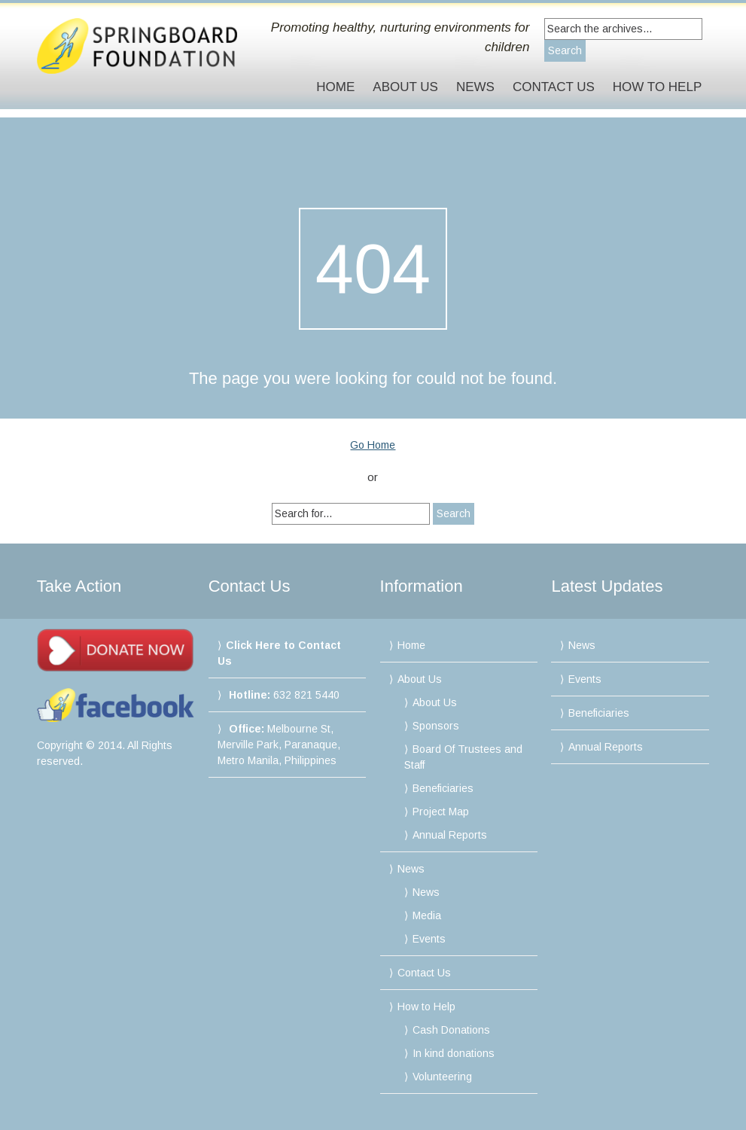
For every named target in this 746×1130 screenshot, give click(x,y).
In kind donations (454, 1053)
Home (335, 87)
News (475, 87)
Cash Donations (451, 1030)
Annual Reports (450, 835)
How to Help (657, 87)
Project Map (441, 812)
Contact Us (554, 87)
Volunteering (442, 1077)
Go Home (372, 445)
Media (427, 915)
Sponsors (436, 726)
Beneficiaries (443, 788)
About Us (405, 87)
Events (429, 939)
